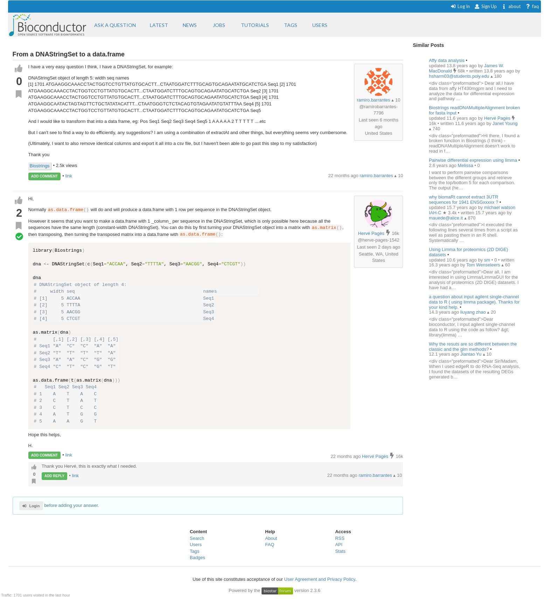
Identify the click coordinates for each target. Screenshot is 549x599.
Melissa (466, 165)
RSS (340, 538)
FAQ (269, 544)
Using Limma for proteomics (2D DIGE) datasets (468, 252)
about (511, 6)
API (338, 544)
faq (532, 6)
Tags (194, 551)
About (271, 538)
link (68, 176)
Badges (197, 557)
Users (196, 544)
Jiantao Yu (471, 354)
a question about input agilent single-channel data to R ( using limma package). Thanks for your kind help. (474, 302)
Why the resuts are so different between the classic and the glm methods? (473, 346)
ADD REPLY (54, 476)
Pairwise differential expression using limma (473, 160)
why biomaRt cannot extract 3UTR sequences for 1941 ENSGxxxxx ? (463, 199)
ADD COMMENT (44, 176)
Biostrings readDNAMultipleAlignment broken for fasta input (474, 110)
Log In (460, 6)
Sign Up (485, 6)
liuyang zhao (473, 312)
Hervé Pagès (371, 233)
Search (197, 538)
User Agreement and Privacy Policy (319, 579)
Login (31, 506)
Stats (340, 551)
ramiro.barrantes (373, 100)
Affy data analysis (447, 60)
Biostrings (40, 165)
